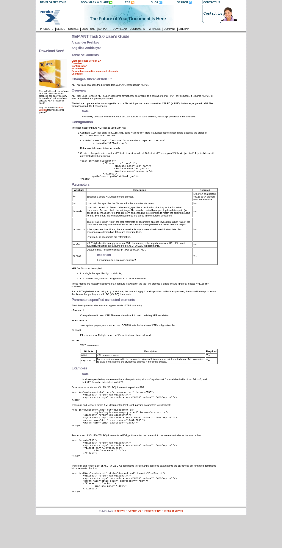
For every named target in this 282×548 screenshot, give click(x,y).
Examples (77, 73)
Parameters (78, 68)
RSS (127, 2)
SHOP (154, 2)
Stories (73, 29)
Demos (60, 29)
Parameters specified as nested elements (95, 71)
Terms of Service (173, 544)
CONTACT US (211, 2)
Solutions (88, 29)
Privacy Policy (152, 544)
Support (104, 29)
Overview (77, 63)
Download (120, 29)
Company (169, 29)
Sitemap (184, 29)
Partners (154, 29)
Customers (137, 29)
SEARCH (182, 2)
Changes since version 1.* (86, 60)
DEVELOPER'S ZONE (53, 2)
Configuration (79, 66)
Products (46, 29)
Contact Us (134, 544)
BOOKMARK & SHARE (95, 2)
